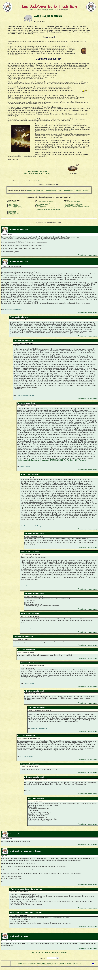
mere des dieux (28, 629)
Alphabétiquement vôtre (29, 963)
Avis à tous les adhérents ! (50, 190)
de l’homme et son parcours (31, 586)
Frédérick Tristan (12, 201)
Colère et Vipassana (13, 204)
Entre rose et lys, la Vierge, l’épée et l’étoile (74, 203)
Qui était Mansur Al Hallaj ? (42, 204)
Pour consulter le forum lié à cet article (37, 173)
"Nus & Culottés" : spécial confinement (17, 207)
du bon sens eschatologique (39, 728)
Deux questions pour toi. (41, 206)
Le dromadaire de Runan (14, 213)
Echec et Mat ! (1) (12, 211)
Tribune (51, 9)
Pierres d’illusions (12, 212)
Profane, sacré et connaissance (81, 190)
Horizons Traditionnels (52, 963)
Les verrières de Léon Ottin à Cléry (72, 201)
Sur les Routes (41, 963)
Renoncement (11, 203)
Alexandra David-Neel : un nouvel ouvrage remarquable (48, 209)
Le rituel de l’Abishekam (14, 214)
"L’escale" (40, 181)
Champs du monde (42, 9)
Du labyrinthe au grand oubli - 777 (35, 190)
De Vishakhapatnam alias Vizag (43, 203)
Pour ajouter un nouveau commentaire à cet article (49, 952)
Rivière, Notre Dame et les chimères (72, 205)
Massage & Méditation (13, 205)
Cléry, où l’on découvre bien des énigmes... (74, 204)
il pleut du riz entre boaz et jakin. (26, 395)
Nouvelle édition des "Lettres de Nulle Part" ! (45, 207)
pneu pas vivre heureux (26, 756)
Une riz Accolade (25, 466)
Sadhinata (38, 205)
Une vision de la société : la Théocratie (44, 201)
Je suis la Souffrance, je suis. (15, 206)
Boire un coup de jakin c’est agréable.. (34, 526)
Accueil (33, 9)
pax (29, 790)
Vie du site (75, 963)
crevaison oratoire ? (29, 683)
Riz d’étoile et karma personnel (13, 309)
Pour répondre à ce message (87, 255)
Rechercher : (42, 958)
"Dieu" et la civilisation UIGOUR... (66, 190)
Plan (80, 963)
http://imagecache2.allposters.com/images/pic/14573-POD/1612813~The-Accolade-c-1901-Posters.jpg (52, 460)
